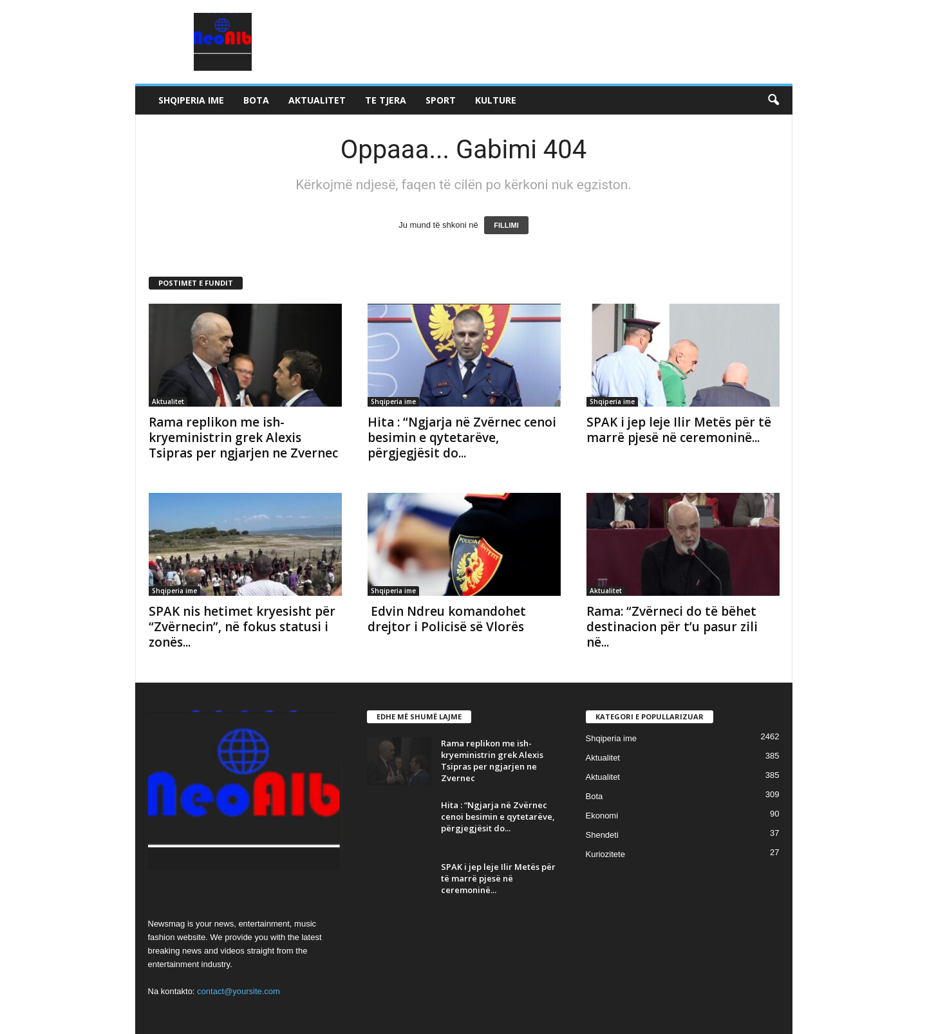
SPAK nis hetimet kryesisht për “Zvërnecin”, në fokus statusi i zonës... (242, 627)
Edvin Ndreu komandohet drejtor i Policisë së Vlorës (447, 619)
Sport (441, 100)
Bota (256, 100)
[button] (773, 100)
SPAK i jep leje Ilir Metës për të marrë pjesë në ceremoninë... (678, 430)
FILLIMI (506, 225)
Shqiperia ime (191, 100)
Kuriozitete (605, 854)
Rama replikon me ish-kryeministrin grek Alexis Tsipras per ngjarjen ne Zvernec (243, 437)
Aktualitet (317, 100)
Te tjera (385, 100)
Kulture (495, 100)
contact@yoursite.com (238, 991)
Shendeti (602, 835)
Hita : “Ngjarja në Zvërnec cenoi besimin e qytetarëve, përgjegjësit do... (462, 437)
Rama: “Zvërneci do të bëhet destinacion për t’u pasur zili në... (672, 627)
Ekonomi (602, 815)
